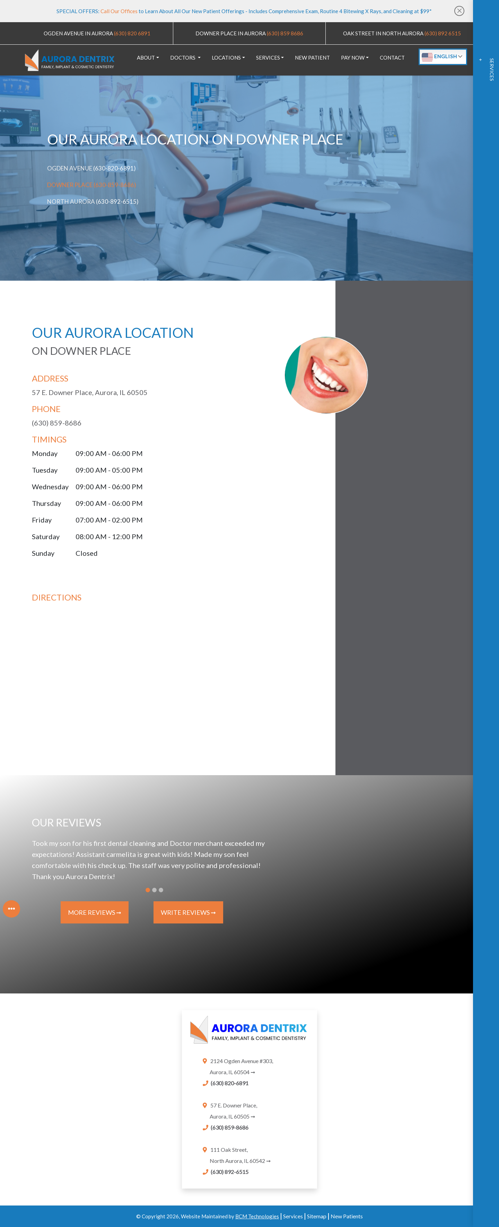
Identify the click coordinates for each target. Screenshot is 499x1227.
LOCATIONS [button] (226, 57)
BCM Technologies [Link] (257, 1216)
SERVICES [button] (268, 57)
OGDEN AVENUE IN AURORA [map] (78, 33)
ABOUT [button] (146, 57)
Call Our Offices (119, 11)
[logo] (70, 60)
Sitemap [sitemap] (316, 1216)
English (439, 57)
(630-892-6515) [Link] (117, 201)
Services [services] (293, 1216)
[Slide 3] (161, 890)
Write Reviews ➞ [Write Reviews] (188, 912)
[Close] (459, 11)
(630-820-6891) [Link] (114, 168)
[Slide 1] (148, 890)
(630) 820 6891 (131, 33)
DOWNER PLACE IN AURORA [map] (230, 33)
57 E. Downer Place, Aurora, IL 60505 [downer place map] (90, 392)
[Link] (227, 1083)
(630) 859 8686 (284, 33)
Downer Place (70, 185)
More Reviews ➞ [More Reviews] (94, 912)
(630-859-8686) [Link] (114, 185)
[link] (249, 1032)
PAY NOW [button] (353, 57)
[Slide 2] (154, 890)
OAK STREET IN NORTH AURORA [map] (383, 33)
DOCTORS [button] (183, 57)
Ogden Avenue (69, 168)
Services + (486, 69)
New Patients (347, 1216)
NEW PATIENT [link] (312, 57)
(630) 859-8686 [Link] (56, 423)
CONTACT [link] (392, 57)
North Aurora (71, 201)
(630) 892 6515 (442, 33)
